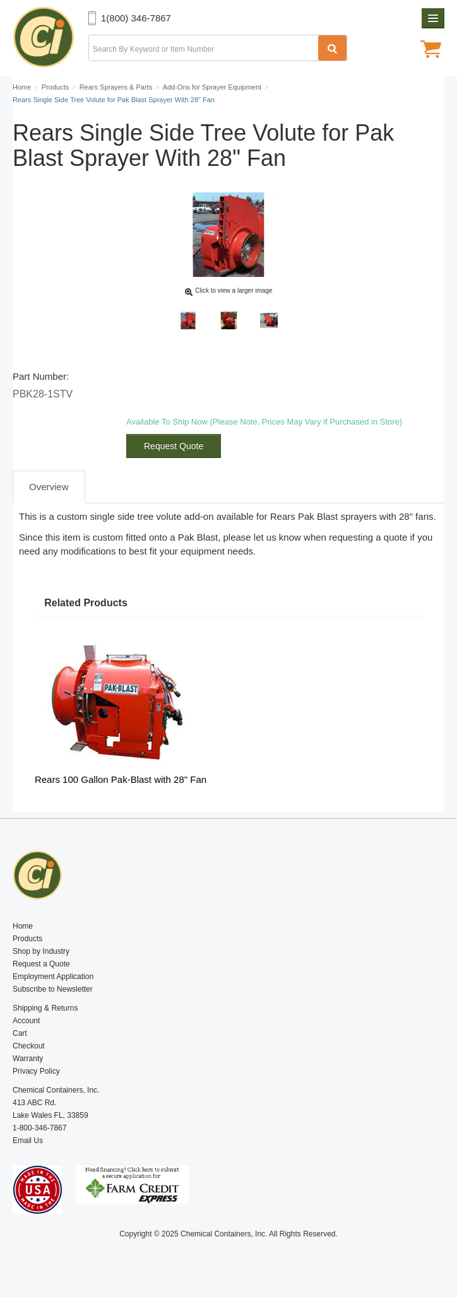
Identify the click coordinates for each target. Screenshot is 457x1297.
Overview (49, 486)
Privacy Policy (36, 1071)
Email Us (28, 1140)
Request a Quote (41, 964)
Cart (20, 1033)
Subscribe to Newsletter (53, 989)
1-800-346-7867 (39, 1128)
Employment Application (53, 976)
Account (26, 1020)
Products (27, 938)
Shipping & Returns (45, 1008)
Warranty (28, 1058)
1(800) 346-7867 (136, 18)
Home (23, 926)
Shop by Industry (41, 951)
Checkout (29, 1046)
